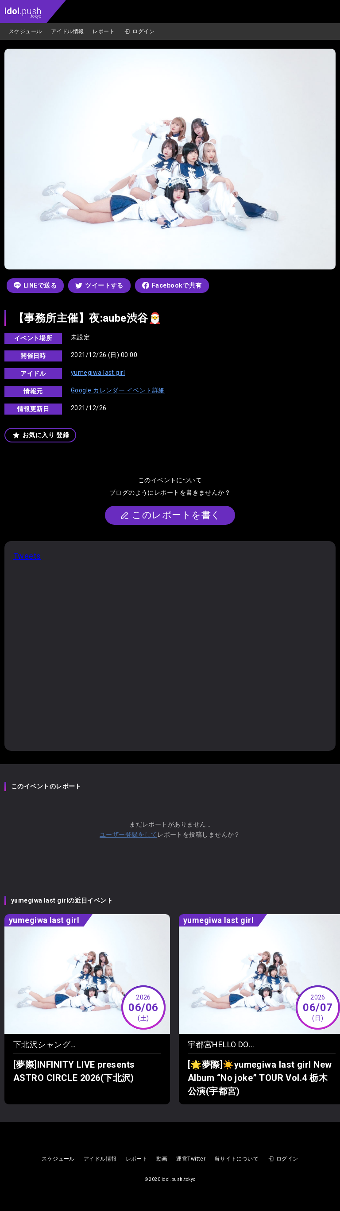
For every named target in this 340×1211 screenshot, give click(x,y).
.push (22, 12)
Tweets (27, 556)
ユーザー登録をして (128, 834)
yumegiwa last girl (98, 372)
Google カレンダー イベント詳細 (118, 390)
